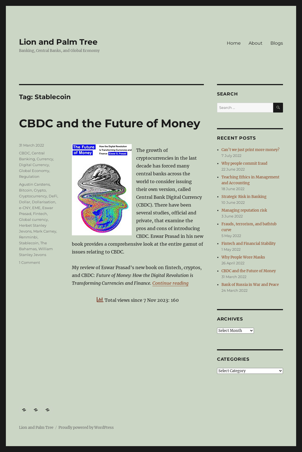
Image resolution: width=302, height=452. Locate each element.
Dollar (24, 202)
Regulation (29, 176)
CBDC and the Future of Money (109, 123)
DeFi (53, 196)
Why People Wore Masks (243, 257)
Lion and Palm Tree (58, 42)
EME (36, 207)
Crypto (40, 190)
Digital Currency (34, 164)
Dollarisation (43, 202)
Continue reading (170, 283)
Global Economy (34, 170)
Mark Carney (44, 231)
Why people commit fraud (244, 163)
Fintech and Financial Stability (248, 243)
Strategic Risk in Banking (243, 196)
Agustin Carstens (34, 184)
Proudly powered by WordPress (86, 427)
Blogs (276, 43)
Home (234, 43)
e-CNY (24, 207)
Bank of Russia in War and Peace (250, 284)
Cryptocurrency (33, 196)
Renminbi (28, 237)
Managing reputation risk (244, 210)
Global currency (33, 219)
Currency (45, 159)
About (256, 43)
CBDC (24, 153)
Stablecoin (29, 243)
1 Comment (29, 262)
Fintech (40, 213)
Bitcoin (25, 190)
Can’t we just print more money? (250, 149)
